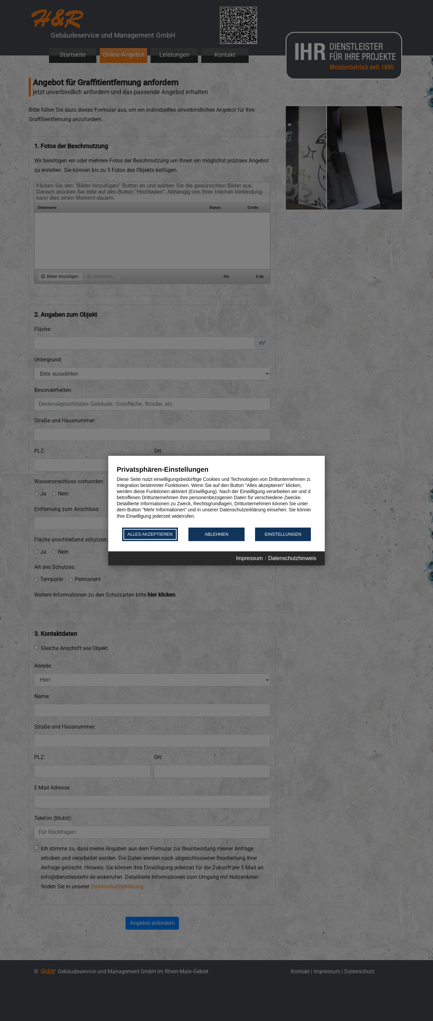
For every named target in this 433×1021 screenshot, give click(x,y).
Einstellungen (283, 534)
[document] (216, 496)
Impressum (249, 558)
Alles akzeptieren (150, 534)
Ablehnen (216, 534)
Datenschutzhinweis (292, 558)
